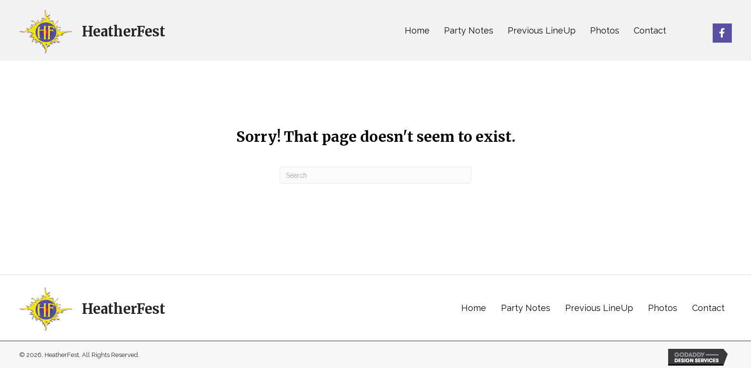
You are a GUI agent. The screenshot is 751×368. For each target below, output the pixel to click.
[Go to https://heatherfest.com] (92, 30)
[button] (722, 33)
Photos (662, 308)
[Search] (375, 175)
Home (473, 308)
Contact (708, 308)
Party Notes (525, 308)
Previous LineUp (599, 308)
